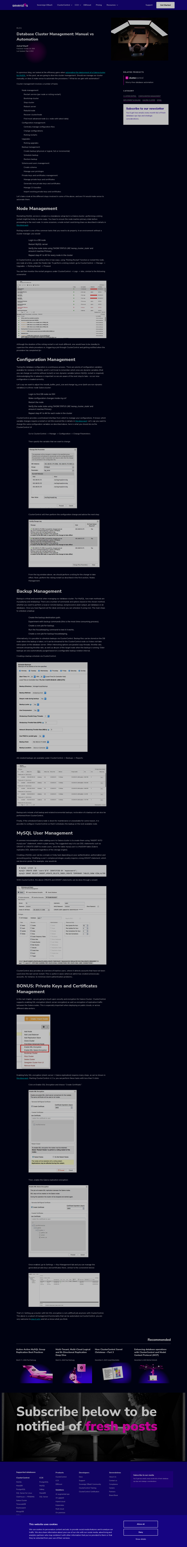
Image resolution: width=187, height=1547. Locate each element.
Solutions (60, 1490)
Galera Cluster (149, 101)
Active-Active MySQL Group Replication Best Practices (30, 1351)
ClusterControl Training (87, 1488)
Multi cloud (60, 1509)
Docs (81, 1477)
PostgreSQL (20, 1489)
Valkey (41, 1489)
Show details (141, 1539)
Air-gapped (60, 1498)
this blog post (22, 226)
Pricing (102, 5)
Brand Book (113, 1495)
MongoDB (20, 1512)
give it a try (36, 1320)
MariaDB (19, 1486)
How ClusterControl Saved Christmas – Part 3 (108, 1351)
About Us (112, 1477)
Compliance (113, 1484)
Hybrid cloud (60, 1501)
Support (145, 5)
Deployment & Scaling (132, 101)
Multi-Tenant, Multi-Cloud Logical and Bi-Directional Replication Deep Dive (73, 1353)
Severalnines (115, 1472)
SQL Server (43, 1497)
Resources (113, 5)
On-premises (60, 1512)
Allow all (141, 1524)
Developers (84, 1472)
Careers (112, 1488)
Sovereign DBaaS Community (90, 1484)
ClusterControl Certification (89, 1492)
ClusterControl (66, 5)
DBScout (90, 5)
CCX (79, 5)
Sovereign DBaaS (47, 5)
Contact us (113, 1480)
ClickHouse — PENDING (25, 1497)
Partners (112, 1492)
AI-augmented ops (63, 1494)
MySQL (159, 101)
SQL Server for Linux (24, 1493)
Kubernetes (60, 1505)
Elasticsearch (21, 1508)
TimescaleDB (21, 1504)
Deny (141, 1532)
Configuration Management (149, 97)
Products (60, 1472)
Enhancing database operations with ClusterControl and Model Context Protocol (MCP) (150, 1353)
